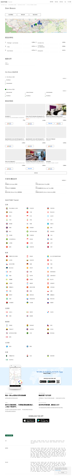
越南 (54, 450)
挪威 (54, 453)
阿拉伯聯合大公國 (33, 448)
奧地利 (35, 451)
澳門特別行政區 (54, 449)
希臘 (47, 452)
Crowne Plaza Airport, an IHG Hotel (35, 161)
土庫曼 (47, 450)
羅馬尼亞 (62, 453)
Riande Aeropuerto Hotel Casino (54, 116)
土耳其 (50, 450)
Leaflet (52, 32)
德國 (58, 451)
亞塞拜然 (42, 448)
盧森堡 (34, 453)
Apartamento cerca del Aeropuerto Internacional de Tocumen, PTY (43, 139)
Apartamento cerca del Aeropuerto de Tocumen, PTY (18, 139)
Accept (62, 472)
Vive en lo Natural (50, 139)
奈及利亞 (48, 457)
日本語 (32, 440)
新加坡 (41, 450)
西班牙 (33, 452)
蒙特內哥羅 (45, 453)
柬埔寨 (34, 449)
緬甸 (48, 449)
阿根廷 (34, 470)
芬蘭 (36, 452)
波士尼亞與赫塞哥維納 (40, 451)
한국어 (46, 440)
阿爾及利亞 (38, 457)
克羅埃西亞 (53, 452)
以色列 (59, 448)
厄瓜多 (50, 470)
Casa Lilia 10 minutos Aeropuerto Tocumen (37, 116)
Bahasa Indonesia (59, 440)
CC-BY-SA (65, 32)
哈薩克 (39, 449)
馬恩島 (60, 452)
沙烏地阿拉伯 (37, 450)
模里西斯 (45, 457)
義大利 (63, 452)
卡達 (33, 450)
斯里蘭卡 (45, 449)
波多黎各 (47, 470)
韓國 (36, 449)
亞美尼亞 (38, 448)
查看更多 (65, 78)
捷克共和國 (55, 451)
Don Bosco (10, 8)
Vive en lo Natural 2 (10, 161)
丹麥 (61, 451)
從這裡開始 (10, 14)
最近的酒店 (35, 14)
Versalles (48, 161)
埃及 (42, 457)
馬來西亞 (59, 449)
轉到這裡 (23, 14)
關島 (35, 457)
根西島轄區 (44, 452)
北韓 (60, 450)
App (65, 1)
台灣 (52, 450)
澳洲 (33, 457)
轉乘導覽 (51, 1)
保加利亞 (49, 451)
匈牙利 (50, 452)
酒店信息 (56, 1)
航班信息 (61, 1)
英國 (40, 452)
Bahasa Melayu (52, 440)
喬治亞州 (51, 448)
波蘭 (56, 453)
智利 (40, 470)
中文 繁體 (38, 440)
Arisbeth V (8, 116)
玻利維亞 (37, 470)
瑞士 (52, 451)
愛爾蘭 (57, 452)
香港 (54, 448)
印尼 (56, 448)
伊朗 (64, 448)
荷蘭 (52, 453)
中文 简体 (42, 440)
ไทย (48, 440)
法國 (38, 452)
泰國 (44, 450)
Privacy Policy (58, 470)
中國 (48, 448)
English (35, 440)
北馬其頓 (49, 453)
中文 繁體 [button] (69, 1)
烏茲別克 (57, 450)
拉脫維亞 (37, 453)
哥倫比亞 (43, 470)
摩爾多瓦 (41, 453)
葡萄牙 (59, 453)
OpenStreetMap (57, 32)
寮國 (42, 449)
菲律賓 (62, 449)
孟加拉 (46, 448)
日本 (31, 449)
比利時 (46, 451)
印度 (62, 448)
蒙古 (50, 449)
